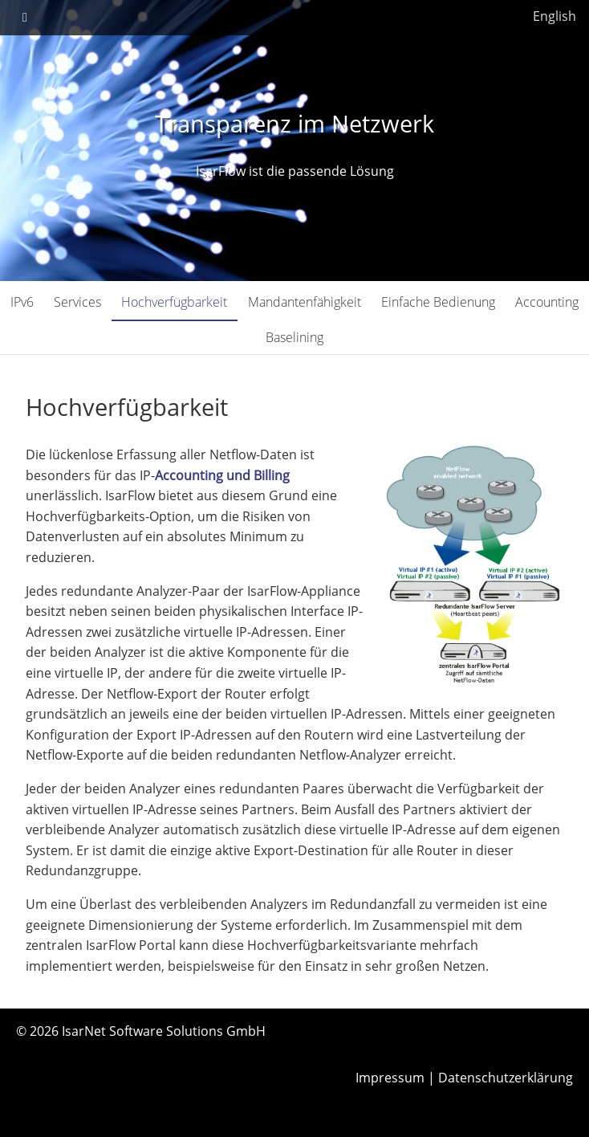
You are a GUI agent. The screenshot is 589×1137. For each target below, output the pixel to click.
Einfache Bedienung (438, 302)
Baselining (294, 337)
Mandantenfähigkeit (304, 302)
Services (77, 302)
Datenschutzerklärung (505, 1077)
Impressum (389, 1077)
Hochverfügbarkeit (174, 302)
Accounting (547, 302)
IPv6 (22, 302)
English (554, 16)
